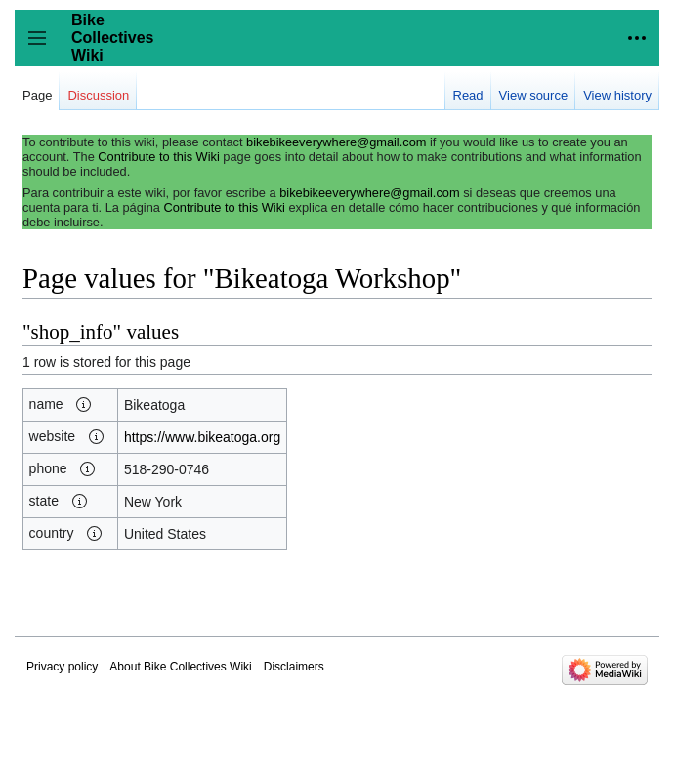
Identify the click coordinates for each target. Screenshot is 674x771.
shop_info (72, 332)
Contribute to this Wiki (158, 156)
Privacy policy (62, 666)
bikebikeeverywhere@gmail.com (336, 142)
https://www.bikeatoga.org (202, 437)
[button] (84, 405)
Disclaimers (294, 666)
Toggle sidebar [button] (43, 47)
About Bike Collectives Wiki (180, 666)
